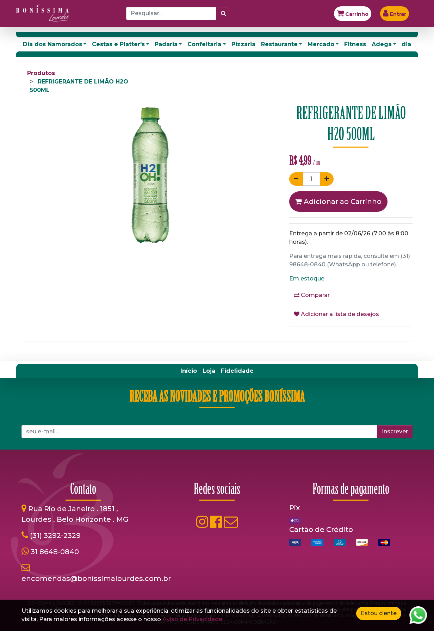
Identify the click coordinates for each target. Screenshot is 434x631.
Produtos (41, 73)
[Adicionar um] (327, 179)
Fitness (355, 44)
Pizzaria (243, 44)
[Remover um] (296, 179)
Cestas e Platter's (118, 44)
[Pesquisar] (223, 13)
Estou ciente (379, 613)
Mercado (321, 44)
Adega (382, 44)
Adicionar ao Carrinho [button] (338, 201)
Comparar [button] (312, 295)
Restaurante (279, 44)
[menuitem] (189, 371)
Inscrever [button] (395, 431)
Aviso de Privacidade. (192, 619)
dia (406, 44)
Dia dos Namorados (52, 44)
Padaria (166, 44)
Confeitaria (204, 44)
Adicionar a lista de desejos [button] (336, 314)
